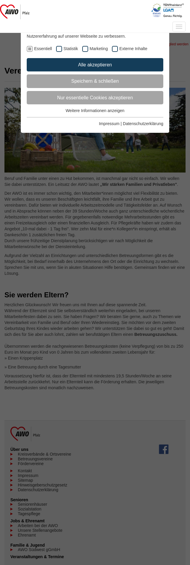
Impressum (109, 123)
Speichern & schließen (95, 81)
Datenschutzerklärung (143, 123)
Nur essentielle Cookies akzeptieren (95, 97)
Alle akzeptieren (95, 64)
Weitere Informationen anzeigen (95, 110)
